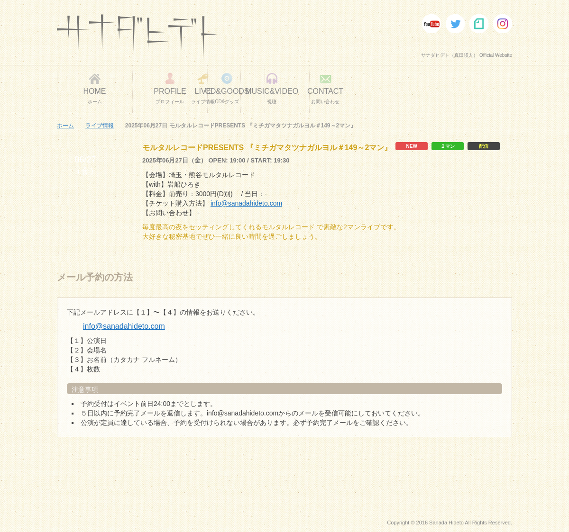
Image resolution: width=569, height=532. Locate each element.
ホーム (65, 125)
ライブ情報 (99, 125)
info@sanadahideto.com (246, 203)
